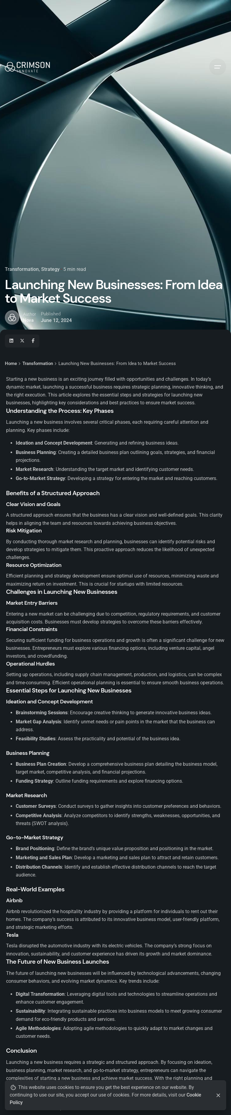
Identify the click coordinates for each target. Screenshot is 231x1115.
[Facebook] (33, 340)
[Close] (218, 1095)
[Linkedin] (11, 340)
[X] (22, 340)
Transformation (22, 269)
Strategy (50, 269)
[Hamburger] (217, 66)
